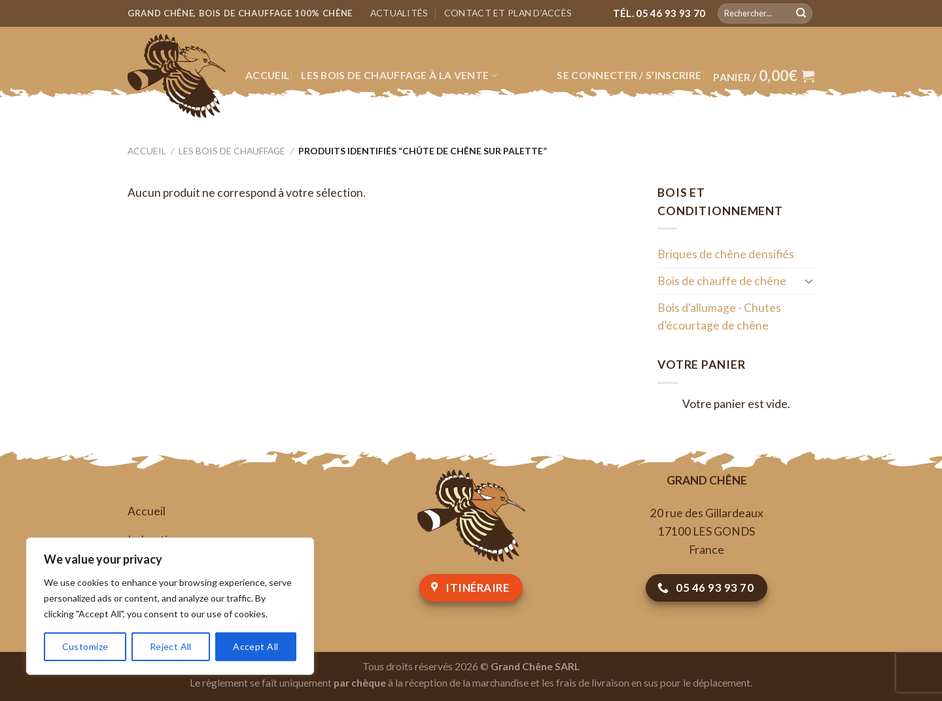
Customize (85, 646)
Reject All (171, 646)
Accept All (255, 646)
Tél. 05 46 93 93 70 (659, 13)
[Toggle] (808, 280)
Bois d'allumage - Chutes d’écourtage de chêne (719, 317)
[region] (170, 606)
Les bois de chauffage (232, 150)
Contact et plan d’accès (508, 12)
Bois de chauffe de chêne (721, 281)
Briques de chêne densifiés (725, 254)
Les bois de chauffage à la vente (399, 75)
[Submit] (801, 13)
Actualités (399, 12)
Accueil (267, 75)
